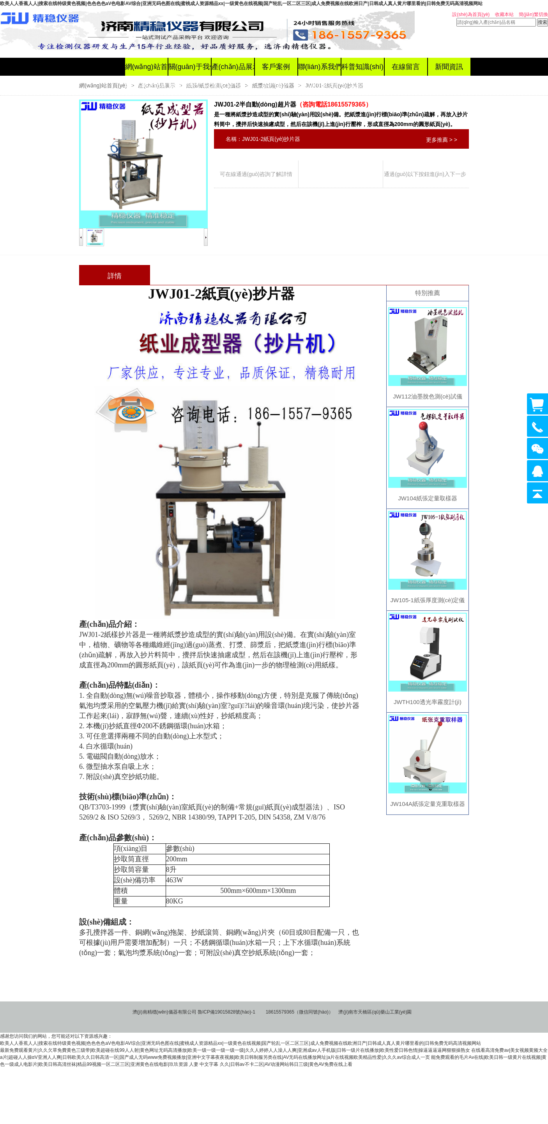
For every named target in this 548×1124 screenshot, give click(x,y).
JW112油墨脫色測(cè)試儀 (427, 396)
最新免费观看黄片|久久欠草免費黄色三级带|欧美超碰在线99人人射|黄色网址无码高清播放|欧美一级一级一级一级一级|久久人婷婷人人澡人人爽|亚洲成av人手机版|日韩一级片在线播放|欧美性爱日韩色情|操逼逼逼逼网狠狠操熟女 (235, 1050)
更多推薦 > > (441, 140)
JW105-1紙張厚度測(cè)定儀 (428, 600)
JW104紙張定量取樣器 (427, 498)
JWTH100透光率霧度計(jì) (427, 702)
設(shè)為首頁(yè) (471, 14)
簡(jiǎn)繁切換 (533, 14)
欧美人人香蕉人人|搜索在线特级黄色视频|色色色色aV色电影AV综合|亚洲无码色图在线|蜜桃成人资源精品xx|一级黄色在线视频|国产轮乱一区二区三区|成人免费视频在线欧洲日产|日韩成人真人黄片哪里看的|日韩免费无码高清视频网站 (241, 3)
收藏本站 (504, 14)
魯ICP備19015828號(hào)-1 (226, 1012)
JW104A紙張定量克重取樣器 (427, 803)
